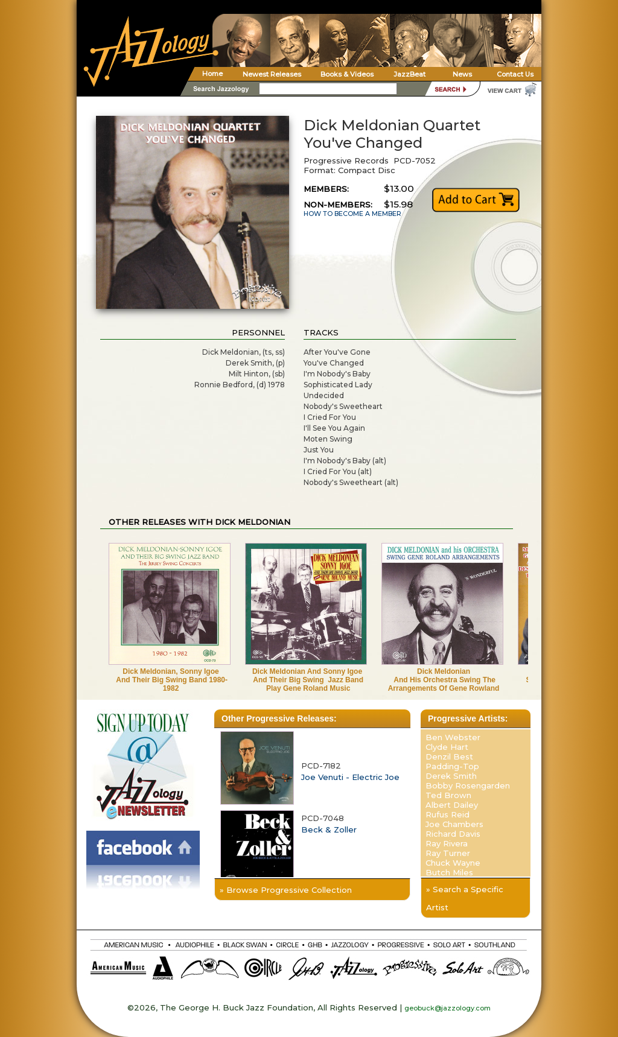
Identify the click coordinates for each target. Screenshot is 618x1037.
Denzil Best (449, 756)
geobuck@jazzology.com (447, 1008)
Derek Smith (451, 776)
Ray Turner (447, 853)
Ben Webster (452, 737)
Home (212, 73)
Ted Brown (448, 795)
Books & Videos (347, 74)
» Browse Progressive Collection (286, 890)
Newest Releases (272, 74)
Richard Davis (452, 834)
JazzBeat (409, 74)
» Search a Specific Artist (464, 898)
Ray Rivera (446, 843)
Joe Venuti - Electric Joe (350, 777)
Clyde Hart (446, 747)
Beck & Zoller (329, 829)
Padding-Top (452, 766)
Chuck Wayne (452, 862)
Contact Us (515, 74)
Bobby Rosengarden (467, 785)
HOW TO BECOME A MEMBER (352, 214)
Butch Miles (449, 872)
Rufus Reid (447, 814)
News (462, 74)
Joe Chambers (454, 824)
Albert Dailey (451, 805)
